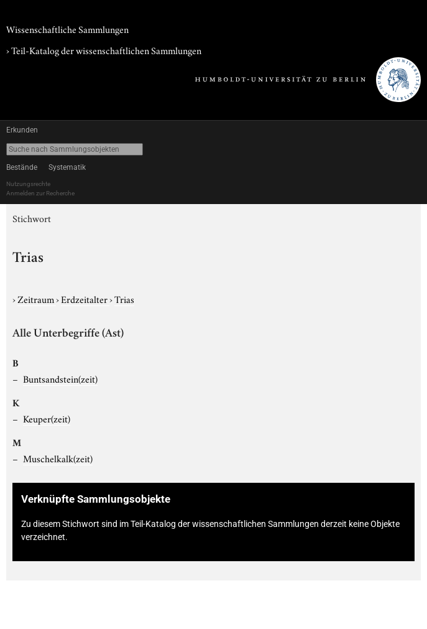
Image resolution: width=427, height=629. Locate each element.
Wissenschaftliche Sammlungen (67, 28)
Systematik (67, 167)
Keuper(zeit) (46, 418)
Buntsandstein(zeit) (60, 378)
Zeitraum (36, 298)
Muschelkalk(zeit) (58, 458)
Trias (124, 298)
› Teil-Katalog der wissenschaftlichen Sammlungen (103, 50)
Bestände (21, 167)
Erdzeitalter (85, 298)
